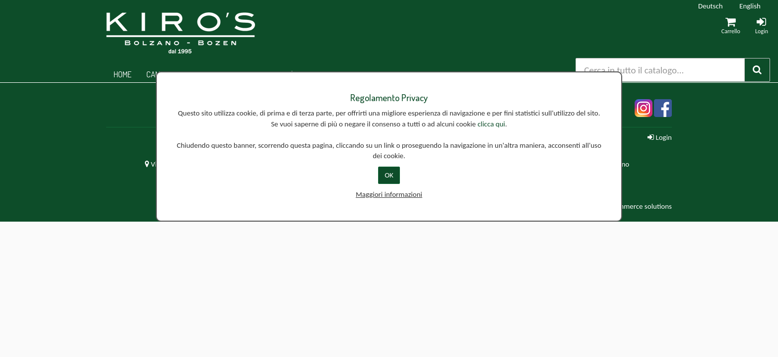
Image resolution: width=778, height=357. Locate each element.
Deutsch (710, 5)
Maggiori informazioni (389, 194)
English (750, 5)
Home (122, 74)
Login (660, 137)
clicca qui (491, 123)
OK (389, 175)
